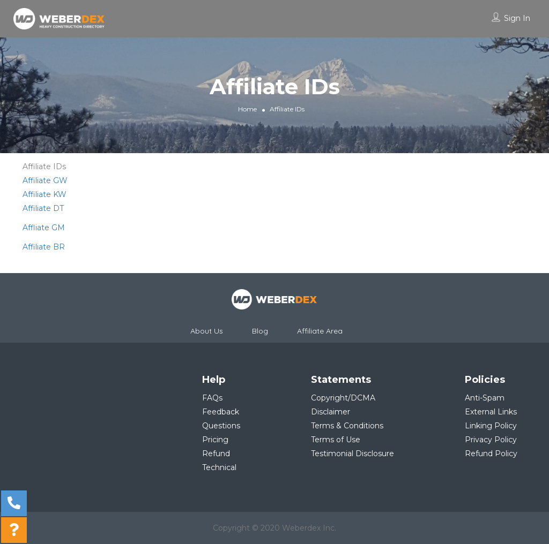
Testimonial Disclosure (352, 453)
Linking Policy (491, 425)
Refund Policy (491, 453)
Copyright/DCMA (343, 398)
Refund (216, 453)
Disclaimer (330, 412)
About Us (206, 331)
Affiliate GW (45, 180)
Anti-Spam (485, 398)
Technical (219, 467)
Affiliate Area (320, 331)
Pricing (215, 439)
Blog (260, 331)
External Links (491, 412)
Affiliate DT (43, 208)
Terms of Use (335, 439)
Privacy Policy (491, 439)
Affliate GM (44, 227)
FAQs (212, 398)
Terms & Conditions (347, 425)
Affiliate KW (44, 194)
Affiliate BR (44, 247)
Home (247, 109)
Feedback (220, 412)
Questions (221, 425)
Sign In (517, 18)
